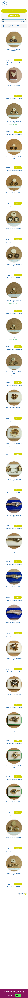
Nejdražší (18, 25)
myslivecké (11, 7)
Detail (17, 60)
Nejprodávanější (6, 26)
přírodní (16, 7)
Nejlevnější (11, 25)
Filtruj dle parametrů (14, 15)
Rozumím (18, 995)
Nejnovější (5, 25)
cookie (23, 992)
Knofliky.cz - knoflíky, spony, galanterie (16, 5)
